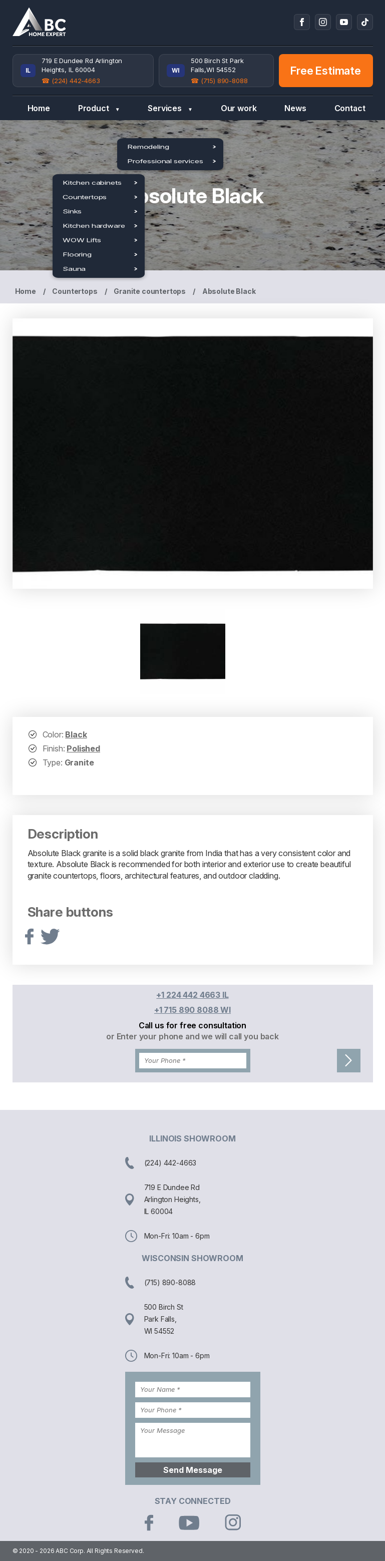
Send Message (192, 1470)
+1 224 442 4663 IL (192, 995)
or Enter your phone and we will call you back (192, 1036)
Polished (83, 748)
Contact (349, 108)
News (295, 108)
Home (39, 108)
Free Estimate (325, 70)
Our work (239, 108)
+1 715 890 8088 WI (192, 1010)
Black (76, 734)
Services (170, 108)
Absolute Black (229, 291)
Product (99, 108)
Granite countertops (150, 291)
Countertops (74, 291)
